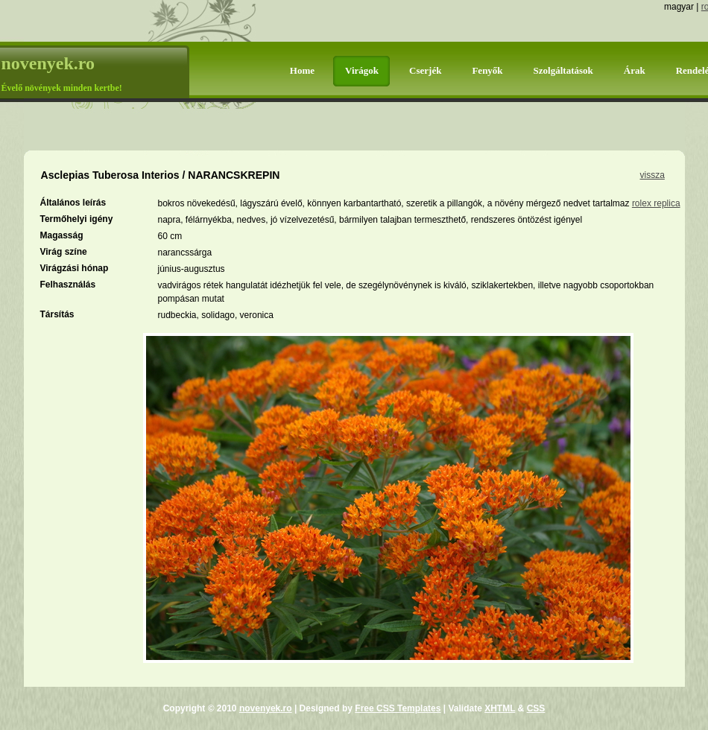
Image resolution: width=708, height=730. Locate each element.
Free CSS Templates (397, 708)
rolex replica (656, 203)
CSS (536, 708)
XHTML (499, 708)
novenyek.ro (265, 708)
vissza (652, 175)
